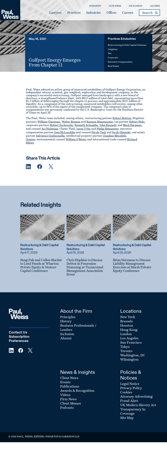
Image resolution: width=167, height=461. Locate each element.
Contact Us (18, 332)
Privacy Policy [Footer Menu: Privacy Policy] (131, 388)
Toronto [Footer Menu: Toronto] (126, 350)
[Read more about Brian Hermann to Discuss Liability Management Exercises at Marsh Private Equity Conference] (135, 227)
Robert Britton (122, 118)
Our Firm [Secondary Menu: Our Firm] (115, 6)
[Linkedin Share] (28, 166)
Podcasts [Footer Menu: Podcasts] (67, 407)
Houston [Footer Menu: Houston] (126, 325)
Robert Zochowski (61, 125)
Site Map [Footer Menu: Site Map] (127, 417)
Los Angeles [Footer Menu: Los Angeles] (129, 338)
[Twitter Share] (50, 166)
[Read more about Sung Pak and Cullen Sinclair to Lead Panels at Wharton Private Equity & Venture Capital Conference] (42, 227)
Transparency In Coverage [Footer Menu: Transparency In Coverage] (132, 411)
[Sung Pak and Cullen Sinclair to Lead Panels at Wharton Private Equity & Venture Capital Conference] (42, 265)
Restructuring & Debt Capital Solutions (127, 44)
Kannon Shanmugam (99, 121)
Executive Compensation (120, 61)
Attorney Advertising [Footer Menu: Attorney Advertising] (136, 396)
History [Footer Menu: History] (66, 321)
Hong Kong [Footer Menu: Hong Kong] (128, 329)
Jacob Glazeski (121, 132)
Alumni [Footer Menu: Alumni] (65, 338)
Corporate (113, 57)
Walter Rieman (71, 121)
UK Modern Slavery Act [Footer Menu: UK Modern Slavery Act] (138, 405)
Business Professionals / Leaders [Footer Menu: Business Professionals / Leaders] (78, 327)
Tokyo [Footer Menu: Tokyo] (125, 346)
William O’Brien (76, 139)
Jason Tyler (83, 128)
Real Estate (113, 65)
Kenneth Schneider (86, 125)
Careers (127, 12)
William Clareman (48, 121)
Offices (111, 12)
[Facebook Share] (39, 166)
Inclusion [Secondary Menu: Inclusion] (135, 6)
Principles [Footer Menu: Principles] (67, 317)
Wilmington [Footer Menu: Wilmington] (129, 359)
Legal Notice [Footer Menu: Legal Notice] (129, 383)
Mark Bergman (132, 125)
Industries (93, 12)
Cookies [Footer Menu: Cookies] (126, 392)
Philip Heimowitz (107, 128)
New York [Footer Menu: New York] (127, 317)
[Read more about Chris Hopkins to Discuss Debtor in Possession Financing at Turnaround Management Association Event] (89, 227)
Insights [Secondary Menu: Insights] (95, 6)
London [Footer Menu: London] (126, 334)
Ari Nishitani (49, 128)
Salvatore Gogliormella (50, 135)
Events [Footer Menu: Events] (65, 382)
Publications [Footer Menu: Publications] (69, 386)
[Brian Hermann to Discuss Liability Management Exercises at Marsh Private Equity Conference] (135, 265)
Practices (73, 12)
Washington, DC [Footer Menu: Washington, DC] (132, 355)
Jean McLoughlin (64, 132)
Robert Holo (136, 121)
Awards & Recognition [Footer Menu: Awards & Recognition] (77, 390)
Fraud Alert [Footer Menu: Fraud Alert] (129, 400)
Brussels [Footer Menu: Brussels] (126, 321)
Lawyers (55, 12)
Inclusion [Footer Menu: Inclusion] (67, 334)
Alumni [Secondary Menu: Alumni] (155, 6)
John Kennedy (108, 125)
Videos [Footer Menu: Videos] (65, 394)
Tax (109, 53)
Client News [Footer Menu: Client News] (69, 377)
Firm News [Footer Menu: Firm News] (68, 399)
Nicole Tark (98, 132)
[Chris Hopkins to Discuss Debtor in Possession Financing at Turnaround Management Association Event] (89, 267)
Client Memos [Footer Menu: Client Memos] (70, 403)
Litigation (112, 49)
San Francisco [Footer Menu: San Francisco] (131, 342)
